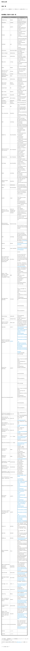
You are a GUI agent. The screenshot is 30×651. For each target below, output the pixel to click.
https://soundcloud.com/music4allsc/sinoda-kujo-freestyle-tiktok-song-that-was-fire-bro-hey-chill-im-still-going (22, 616)
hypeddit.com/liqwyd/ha (21, 489)
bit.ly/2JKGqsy (24, 240)
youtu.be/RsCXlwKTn (21, 420)
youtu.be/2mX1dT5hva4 (21, 266)
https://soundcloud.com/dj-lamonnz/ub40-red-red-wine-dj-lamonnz (22, 568)
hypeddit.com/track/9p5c (21, 458)
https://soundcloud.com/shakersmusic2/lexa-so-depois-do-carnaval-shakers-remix (22, 601)
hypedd (18, 352)
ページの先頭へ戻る (6, 646)
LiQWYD (11, 341)
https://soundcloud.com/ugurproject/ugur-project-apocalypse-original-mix (22, 578)
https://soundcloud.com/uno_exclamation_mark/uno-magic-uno (22, 585)
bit (22, 521)
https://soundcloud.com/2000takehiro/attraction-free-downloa (22, 437)
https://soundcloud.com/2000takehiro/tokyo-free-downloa (22, 443)
